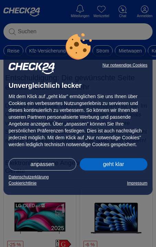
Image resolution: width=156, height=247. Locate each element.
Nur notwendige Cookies (124, 65)
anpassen (42, 164)
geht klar (113, 164)
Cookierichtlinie (22, 183)
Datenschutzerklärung (29, 177)
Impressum (137, 183)
